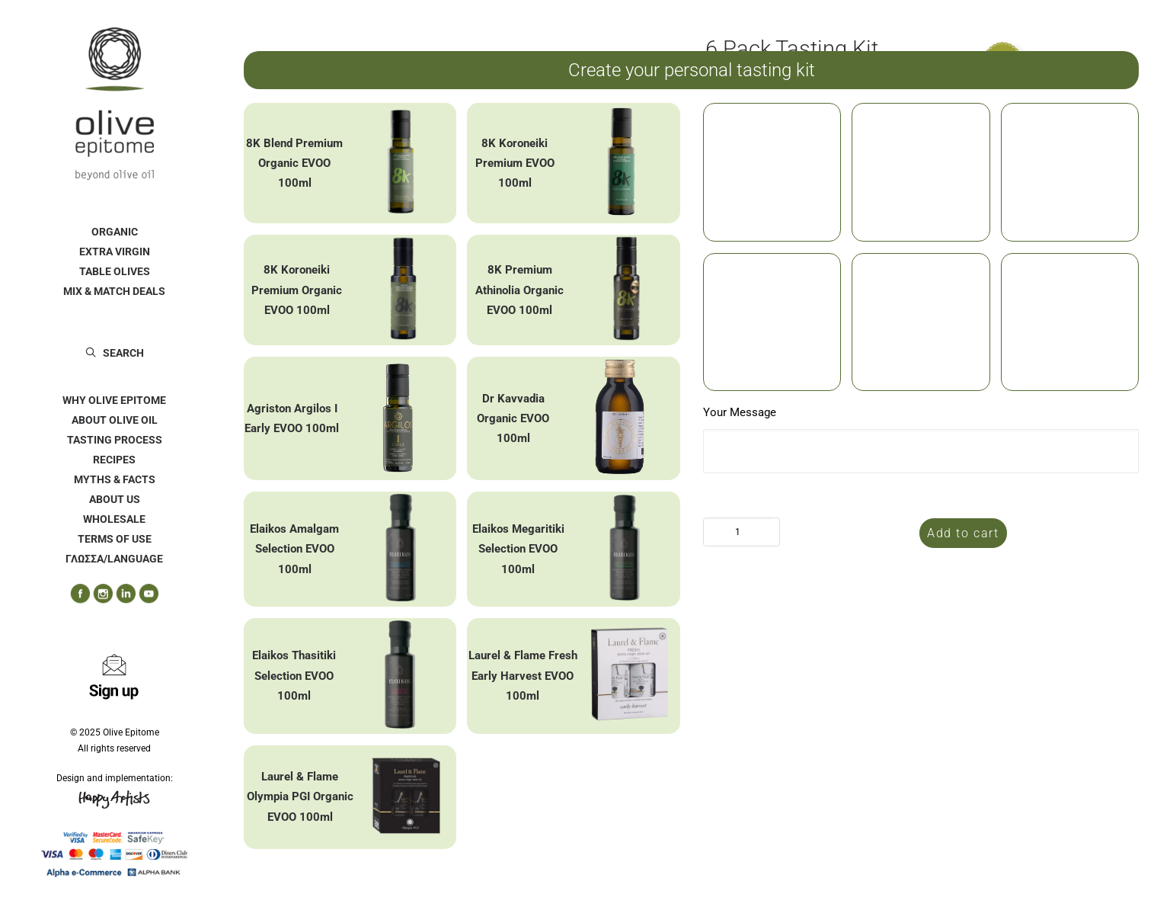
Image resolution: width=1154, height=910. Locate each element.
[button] (75, 594)
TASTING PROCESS (114, 440)
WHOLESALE (114, 519)
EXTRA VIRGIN (114, 251)
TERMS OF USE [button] (115, 539)
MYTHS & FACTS (114, 479)
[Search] (114, 353)
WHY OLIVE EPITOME (114, 400)
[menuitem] (114, 232)
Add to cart (963, 533)
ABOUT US (114, 499)
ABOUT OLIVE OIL (115, 420)
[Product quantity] (738, 532)
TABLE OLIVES (114, 271)
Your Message (739, 412)
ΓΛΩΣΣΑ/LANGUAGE (114, 559)
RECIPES (114, 459)
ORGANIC (114, 232)
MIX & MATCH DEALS (114, 291)
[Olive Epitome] (114, 103)
